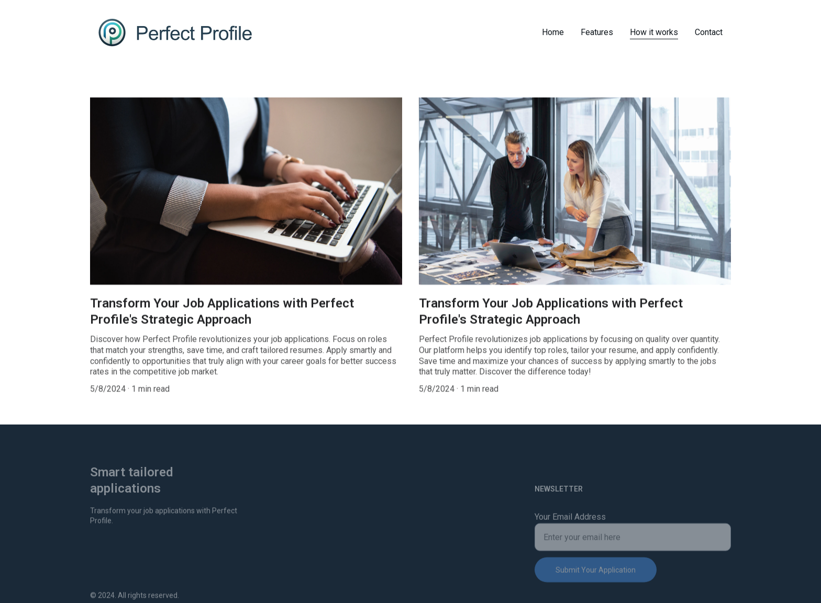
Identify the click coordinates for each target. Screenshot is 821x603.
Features (597, 32)
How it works (654, 32)
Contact (709, 32)
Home (553, 32)
